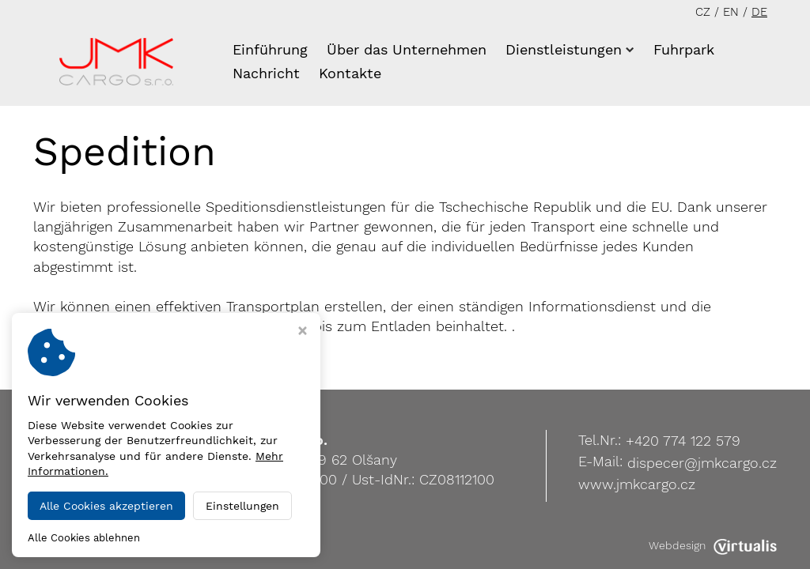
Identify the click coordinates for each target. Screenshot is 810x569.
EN (731, 12)
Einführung (270, 49)
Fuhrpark (683, 49)
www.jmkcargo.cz (636, 484)
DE (759, 12)
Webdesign (713, 545)
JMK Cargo (155, 545)
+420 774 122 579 (683, 440)
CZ (702, 12)
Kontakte (350, 73)
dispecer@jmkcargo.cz (702, 462)
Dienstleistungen (569, 49)
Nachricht (266, 73)
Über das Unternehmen (406, 49)
